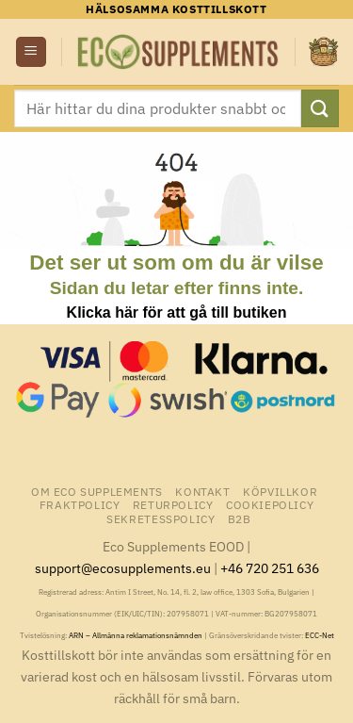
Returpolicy (173, 504)
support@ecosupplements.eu (123, 568)
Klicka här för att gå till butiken (177, 312)
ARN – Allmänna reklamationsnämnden (135, 635)
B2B (239, 518)
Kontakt (202, 491)
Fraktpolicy (80, 504)
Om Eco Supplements (97, 491)
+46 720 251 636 (269, 568)
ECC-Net (319, 635)
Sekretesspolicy (160, 518)
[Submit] (320, 108)
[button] (31, 52)
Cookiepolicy (269, 504)
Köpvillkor (280, 491)
